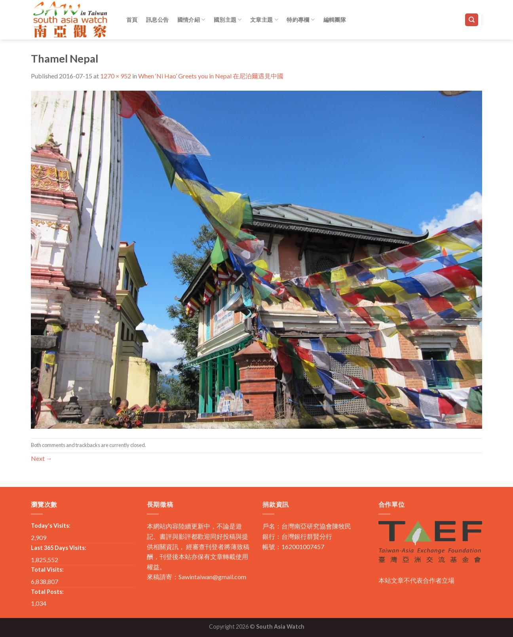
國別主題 (228, 19)
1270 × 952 (115, 76)
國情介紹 (191, 19)
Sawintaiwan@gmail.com (212, 576)
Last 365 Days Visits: (58, 547)
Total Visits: (47, 569)
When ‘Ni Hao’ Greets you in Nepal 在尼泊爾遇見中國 (210, 76)
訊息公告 (157, 19)
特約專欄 (301, 19)
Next (41, 458)
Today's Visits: (50, 525)
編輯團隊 (334, 19)
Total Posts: (47, 591)
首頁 (132, 19)
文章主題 (264, 19)
